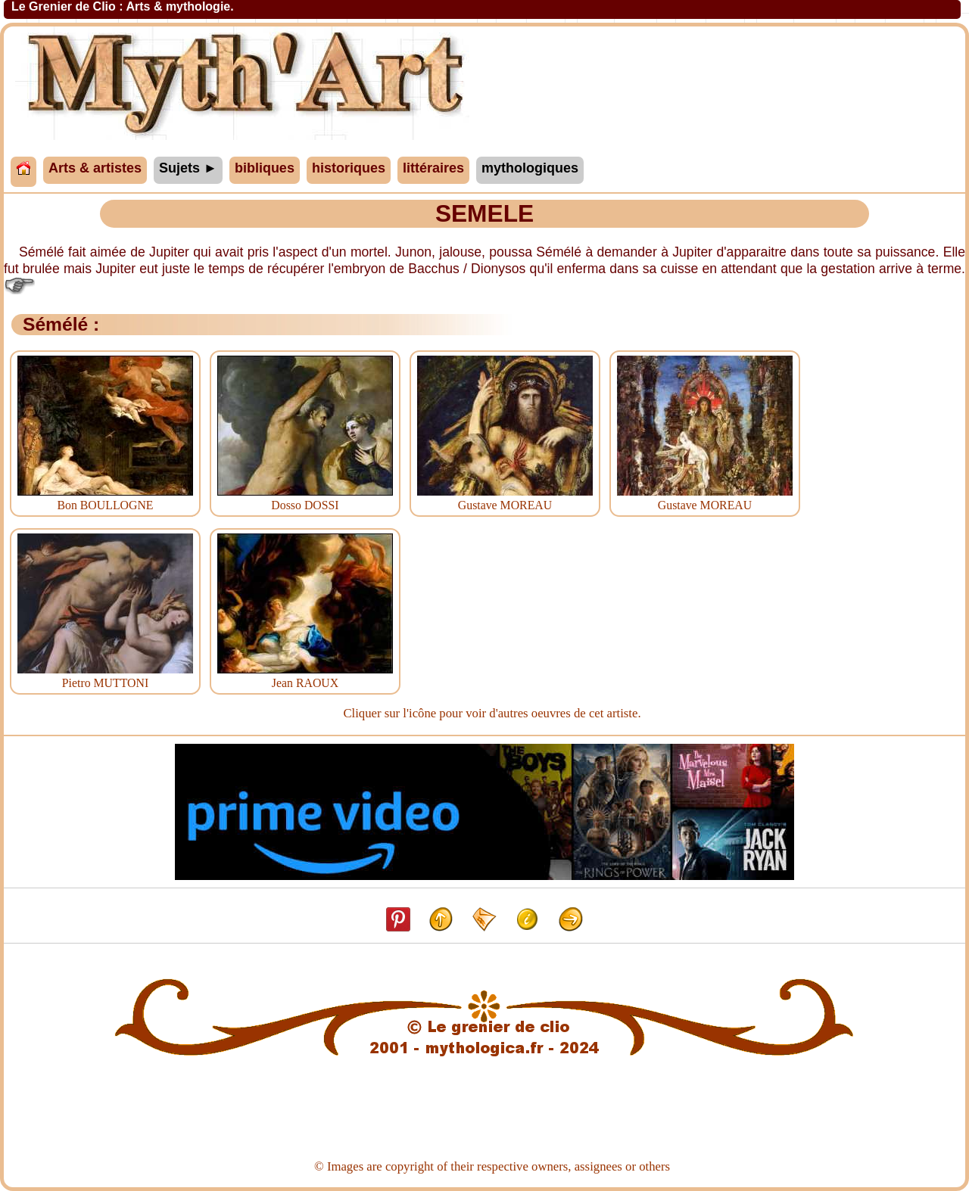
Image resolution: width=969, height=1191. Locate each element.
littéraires (433, 168)
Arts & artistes (95, 168)
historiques (348, 168)
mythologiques (529, 168)
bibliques (264, 168)
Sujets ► (188, 168)
